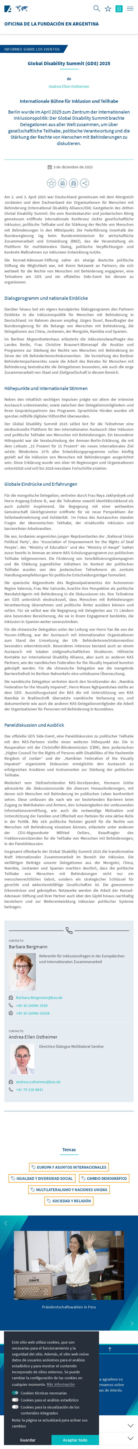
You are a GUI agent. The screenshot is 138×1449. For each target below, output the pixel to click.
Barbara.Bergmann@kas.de (36, 997)
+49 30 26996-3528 (28, 1005)
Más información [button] (61, 1384)
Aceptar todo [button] (75, 1440)
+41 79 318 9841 (26, 1089)
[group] (69, 1270)
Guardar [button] (27, 1440)
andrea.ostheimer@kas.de (35, 1081)
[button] (6, 1223)
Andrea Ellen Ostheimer (69, 86)
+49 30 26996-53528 (29, 1013)
